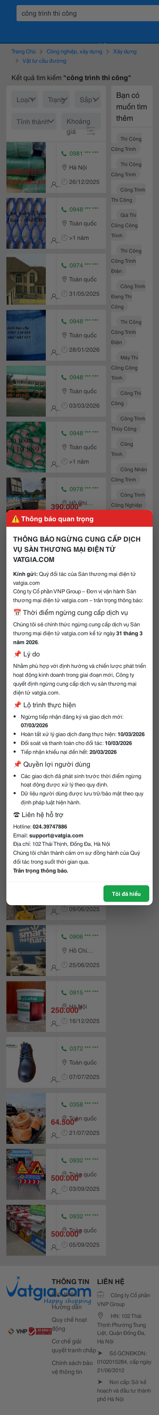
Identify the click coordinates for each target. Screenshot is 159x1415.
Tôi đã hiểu (126, 893)
